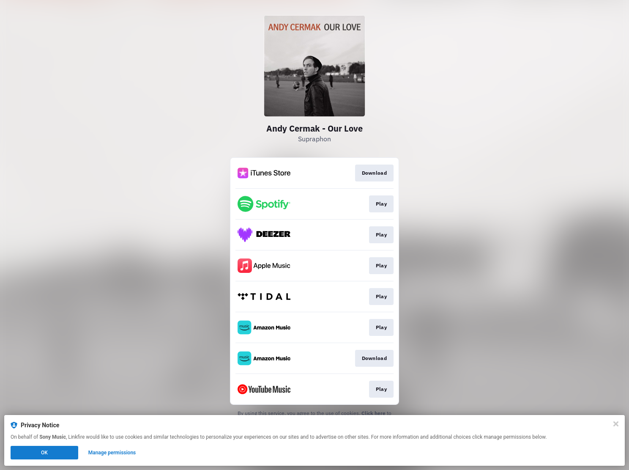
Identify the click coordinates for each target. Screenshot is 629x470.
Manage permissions (112, 453)
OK (44, 453)
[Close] (616, 424)
